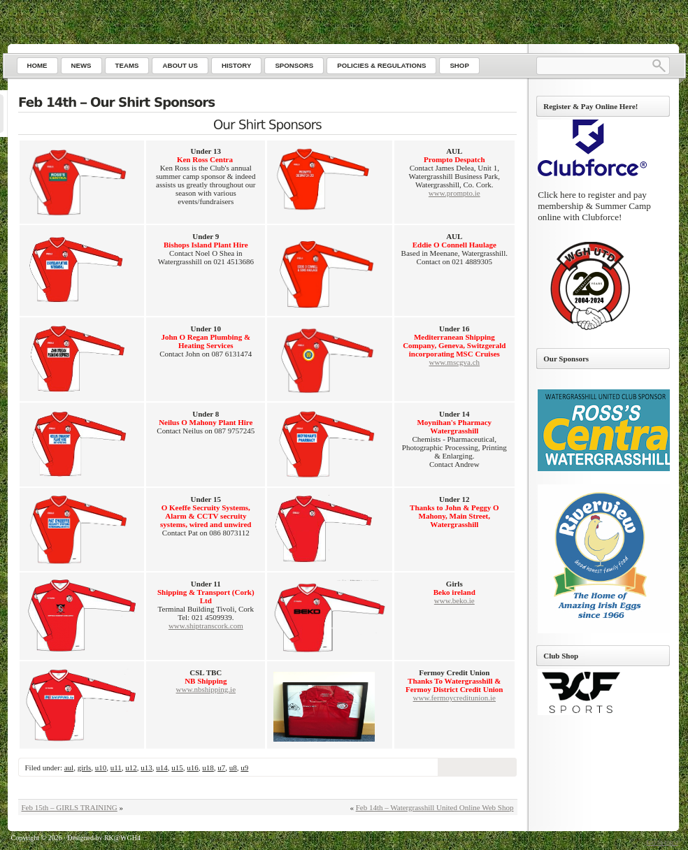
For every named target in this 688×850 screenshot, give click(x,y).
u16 (193, 767)
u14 (162, 767)
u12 (131, 767)
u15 (177, 767)
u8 (233, 767)
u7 (221, 767)
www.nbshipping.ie (206, 689)
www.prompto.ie (454, 193)
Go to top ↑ (662, 842)
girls (85, 767)
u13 (146, 767)
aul (68, 767)
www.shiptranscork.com (206, 625)
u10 (101, 767)
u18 (208, 767)
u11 (116, 767)
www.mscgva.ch (454, 362)
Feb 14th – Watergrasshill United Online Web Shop (435, 807)
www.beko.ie (454, 600)
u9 (244, 767)
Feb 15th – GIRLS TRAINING (69, 807)
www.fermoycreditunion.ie (454, 697)
